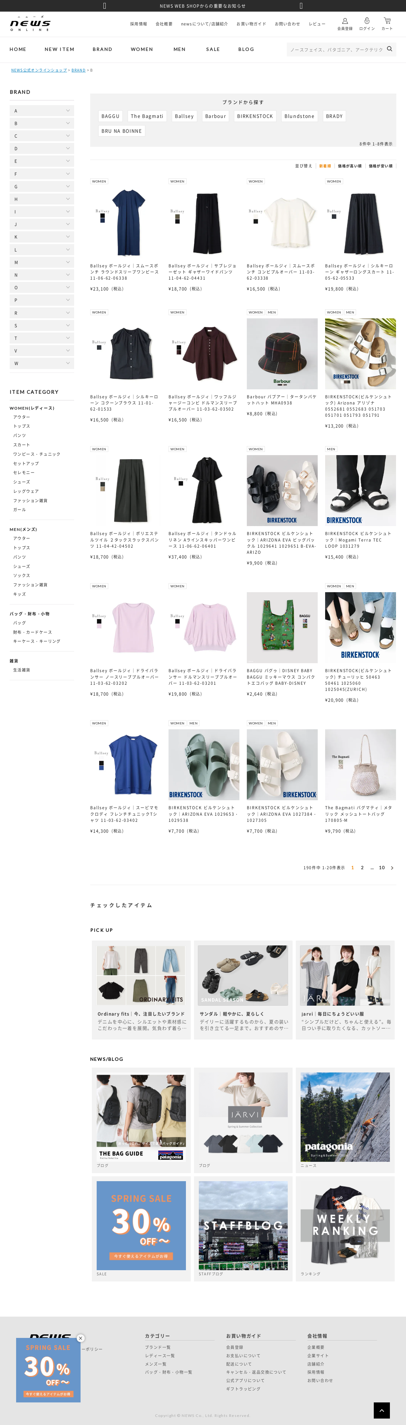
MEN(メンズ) (23, 530)
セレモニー (24, 472)
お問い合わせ (287, 24)
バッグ (19, 623)
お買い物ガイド (251, 24)
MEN (180, 49)
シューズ (22, 482)
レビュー (317, 24)
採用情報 (138, 24)
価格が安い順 (381, 166)
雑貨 (14, 661)
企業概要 (316, 1347)
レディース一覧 (160, 1356)
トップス (22, 426)
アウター (22, 417)
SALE (213, 49)
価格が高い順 (350, 166)
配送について (239, 1364)
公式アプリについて (245, 1380)
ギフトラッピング (243, 1389)
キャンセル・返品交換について (256, 1372)
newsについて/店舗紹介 (204, 24)
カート (387, 21)
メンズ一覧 (156, 1364)
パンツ (19, 435)
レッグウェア (26, 491)
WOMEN (142, 49)
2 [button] (362, 867)
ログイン (367, 21)
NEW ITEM (59, 49)
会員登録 (345, 21)
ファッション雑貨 (30, 500)
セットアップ (26, 463)
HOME (18, 49)
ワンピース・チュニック (37, 454)
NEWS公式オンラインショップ (39, 70)
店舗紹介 (316, 1364)
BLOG (246, 49)
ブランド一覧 (158, 1347)
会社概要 (164, 24)
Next (301, 6)
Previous (105, 6)
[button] (391, 866)
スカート (22, 445)
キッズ (19, 594)
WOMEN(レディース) (32, 408)
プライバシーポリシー (81, 1349)
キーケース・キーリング (37, 641)
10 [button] (382, 867)
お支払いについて (243, 1356)
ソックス (22, 575)
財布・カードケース (32, 632)
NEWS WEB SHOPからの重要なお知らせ (203, 6)
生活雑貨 (22, 670)
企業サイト (318, 1356)
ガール (19, 510)
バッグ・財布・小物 (30, 614)
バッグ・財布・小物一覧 (168, 1372)
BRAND (103, 49)
